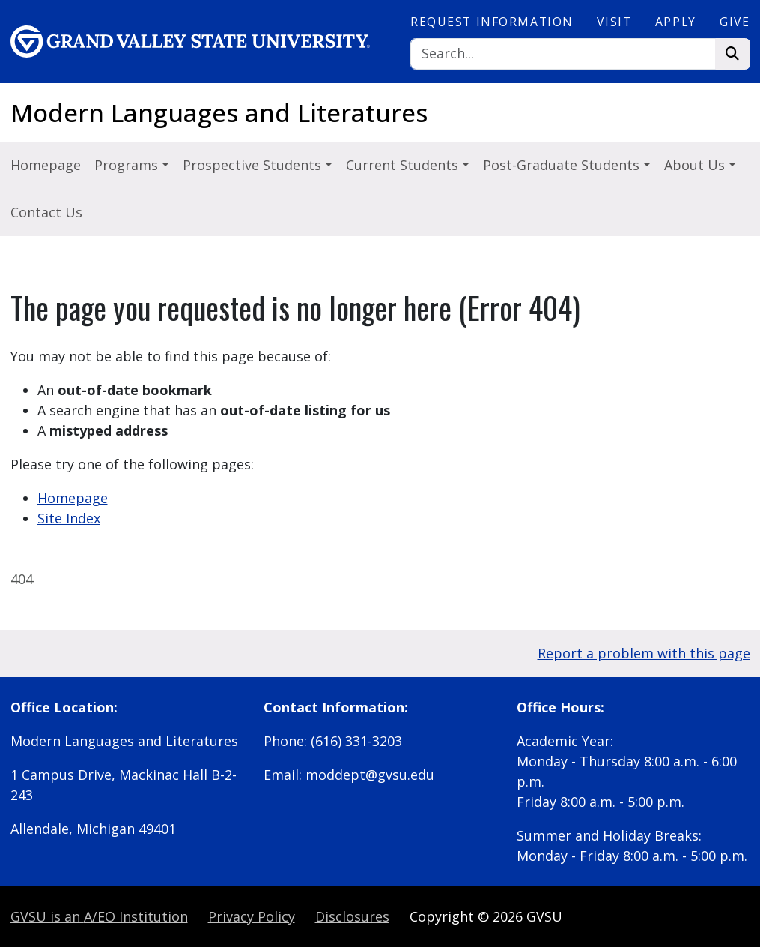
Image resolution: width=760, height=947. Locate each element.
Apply (675, 21)
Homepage (45, 165)
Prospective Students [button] (254, 165)
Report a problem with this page (644, 653)
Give (735, 21)
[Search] (563, 54)
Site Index (68, 518)
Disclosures (352, 916)
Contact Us (46, 212)
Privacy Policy (251, 916)
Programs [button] (128, 165)
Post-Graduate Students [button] (563, 165)
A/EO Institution (99, 916)
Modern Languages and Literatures (219, 113)
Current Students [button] (404, 165)
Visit (614, 21)
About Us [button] (696, 165)
